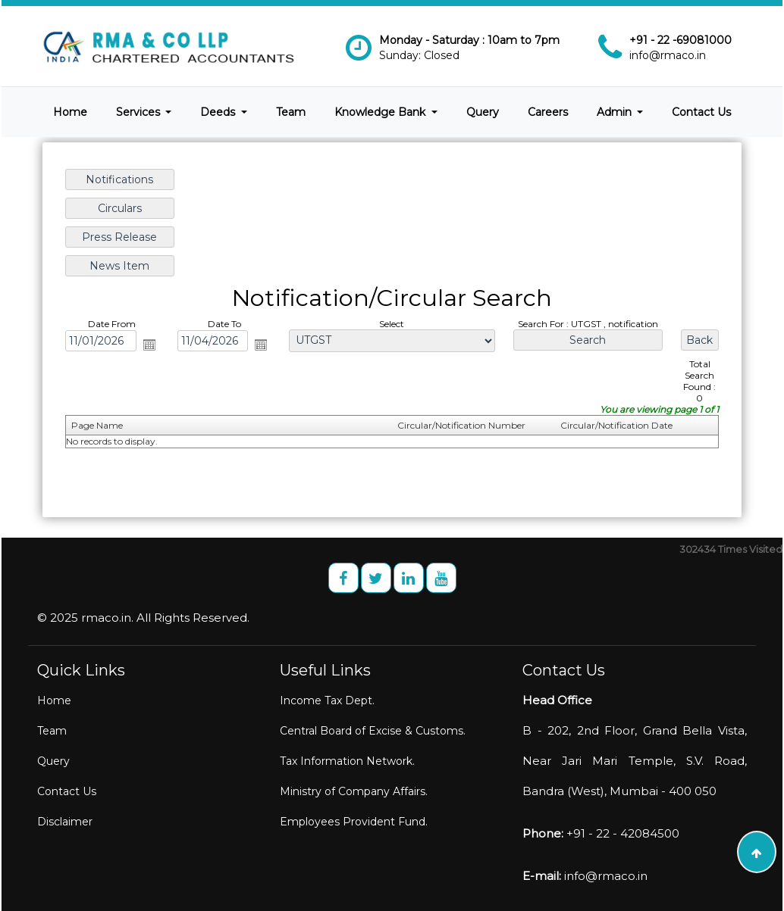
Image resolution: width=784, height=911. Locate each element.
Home (70, 112)
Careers (548, 112)
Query (482, 112)
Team (291, 112)
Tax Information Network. (347, 761)
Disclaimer (65, 821)
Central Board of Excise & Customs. (373, 731)
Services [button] (139, 112)
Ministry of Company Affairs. (354, 791)
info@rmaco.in (667, 55)
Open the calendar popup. (152, 344)
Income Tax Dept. (327, 700)
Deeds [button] (219, 112)
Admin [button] (616, 112)
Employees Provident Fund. (354, 821)
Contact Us (701, 112)
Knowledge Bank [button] (381, 112)
